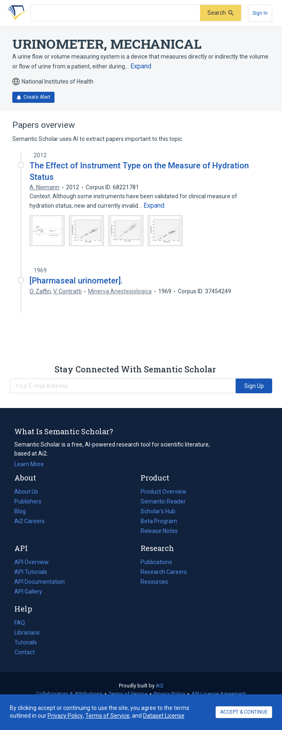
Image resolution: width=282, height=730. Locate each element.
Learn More (29, 464)
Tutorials (25, 642)
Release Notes (159, 531)
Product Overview (163, 491)
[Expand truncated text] (141, 66)
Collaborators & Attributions (69, 694)
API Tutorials (30, 572)
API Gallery (28, 591)
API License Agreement (218, 694)
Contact (24, 652)
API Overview (31, 562)
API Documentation (39, 582)
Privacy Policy (169, 694)
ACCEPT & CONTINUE (244, 712)
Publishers (27, 501)
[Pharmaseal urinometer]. (76, 281)
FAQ (19, 622)
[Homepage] (16, 13)
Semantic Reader (163, 501)
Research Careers (164, 572)
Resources (154, 582)
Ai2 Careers (29, 521)
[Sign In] (260, 13)
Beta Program (159, 521)
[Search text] (115, 13)
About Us (26, 491)
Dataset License (163, 715)
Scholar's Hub (158, 511)
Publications (156, 562)
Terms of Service (128, 694)
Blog (23, 511)
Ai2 (160, 685)
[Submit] (220, 13)
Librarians (27, 632)
